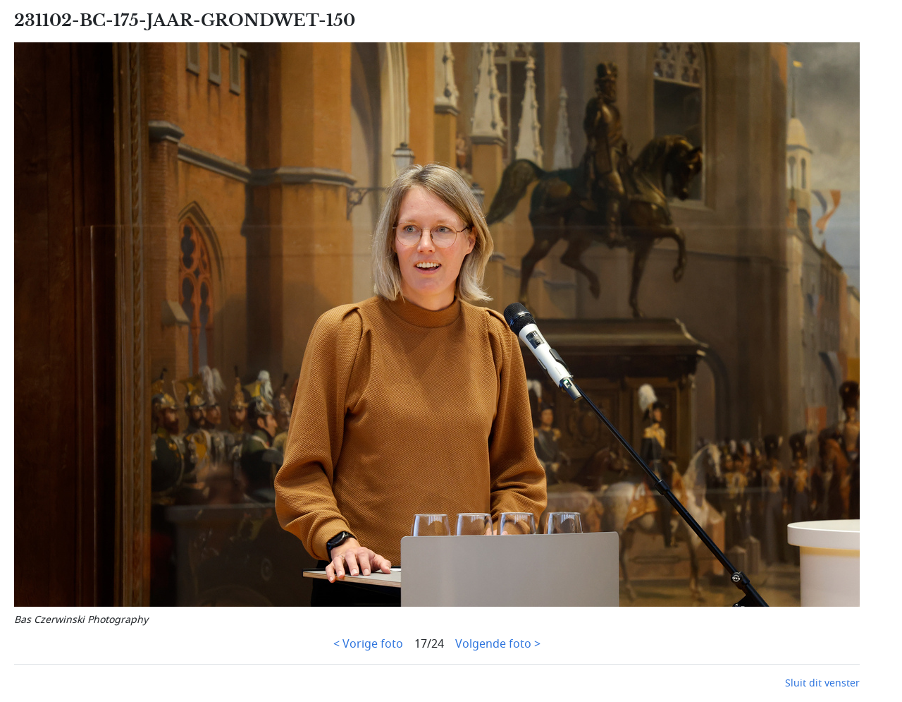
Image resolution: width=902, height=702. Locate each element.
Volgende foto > (497, 644)
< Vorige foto (368, 644)
